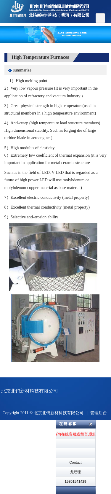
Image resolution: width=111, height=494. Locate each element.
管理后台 (98, 413)
